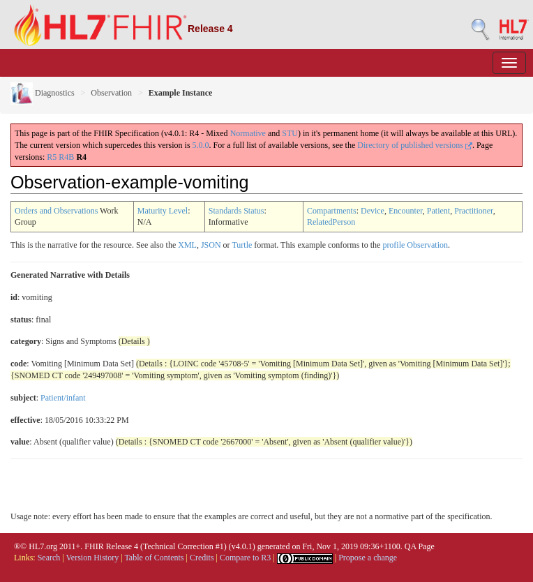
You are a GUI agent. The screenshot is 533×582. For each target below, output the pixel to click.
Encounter (406, 211)
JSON (211, 245)
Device (372, 211)
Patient (438, 211)
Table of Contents (153, 557)
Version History (92, 557)
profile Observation (415, 245)
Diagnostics (42, 93)
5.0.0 (201, 145)
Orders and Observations (56, 211)
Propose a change (367, 557)
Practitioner (473, 211)
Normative (248, 133)
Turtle (242, 245)
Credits (202, 557)
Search (49, 557)
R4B (66, 157)
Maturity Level (162, 211)
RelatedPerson (331, 222)
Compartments (331, 211)
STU (290, 133)
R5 (52, 157)
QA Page (420, 546)
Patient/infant (63, 398)
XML (187, 245)
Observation (111, 93)
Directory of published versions (414, 145)
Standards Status (236, 211)
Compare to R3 (245, 557)
